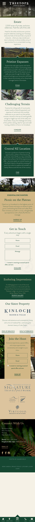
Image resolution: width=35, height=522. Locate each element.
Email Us (5, 447)
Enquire (17, 268)
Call (25, 521)
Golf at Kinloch (26, 331)
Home (3, 521)
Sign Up (17, 374)
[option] (17, 184)
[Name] (17, 240)
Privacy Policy (17, 466)
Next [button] (31, 186)
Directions (9, 521)
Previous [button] (3, 186)
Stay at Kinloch (8, 331)
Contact (31, 521)
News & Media (6, 466)
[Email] (17, 246)
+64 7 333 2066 (11, 439)
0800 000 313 (20, 442)
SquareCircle (21, 459)
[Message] (17, 255)
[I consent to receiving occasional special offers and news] (5, 262)
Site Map (25, 466)
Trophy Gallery (17, 295)
